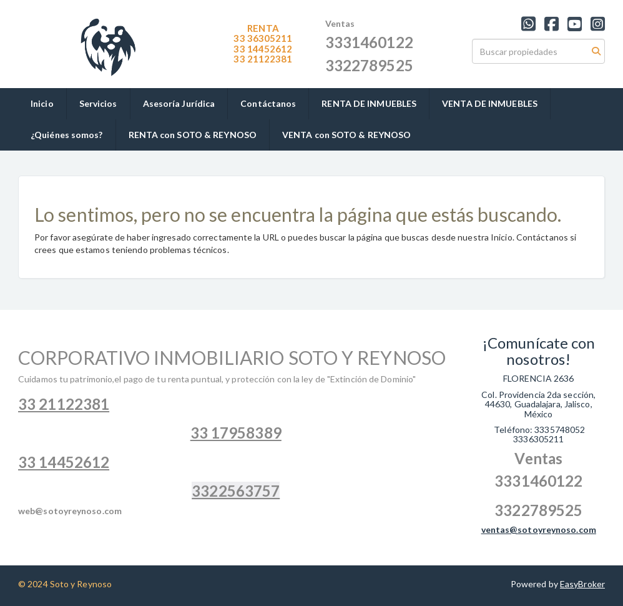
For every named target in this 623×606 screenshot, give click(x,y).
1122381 (262, 58)
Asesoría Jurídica (179, 103)
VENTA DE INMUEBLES (489, 103)
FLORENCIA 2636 (538, 378)
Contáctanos (268, 103)
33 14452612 (262, 48)
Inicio (42, 103)
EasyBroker (582, 584)
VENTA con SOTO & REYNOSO (346, 134)
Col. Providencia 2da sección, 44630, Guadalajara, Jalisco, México (538, 404)
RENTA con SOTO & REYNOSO (193, 134)
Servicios (98, 103)
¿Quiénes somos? (67, 134)
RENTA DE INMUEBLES (368, 103)
